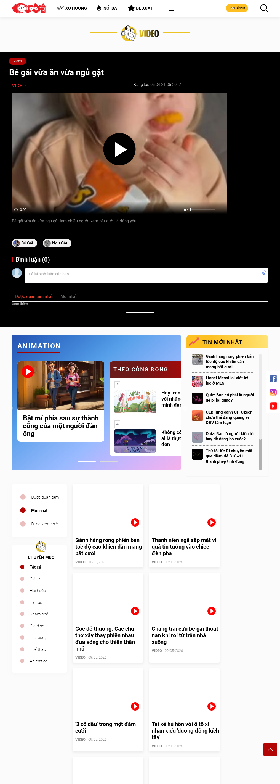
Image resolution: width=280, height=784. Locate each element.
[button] (169, 9)
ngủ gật (59, 243)
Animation (39, 661)
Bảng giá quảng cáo (245, 717)
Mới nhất (39, 510)
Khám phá (39, 614)
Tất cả (35, 567)
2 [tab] (109, 461)
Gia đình (37, 625)
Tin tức (36, 602)
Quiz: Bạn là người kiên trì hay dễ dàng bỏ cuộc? (230, 436)
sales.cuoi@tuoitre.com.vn (35, 751)
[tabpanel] (61, 401)
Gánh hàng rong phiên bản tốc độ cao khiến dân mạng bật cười (230, 361)
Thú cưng (38, 637)
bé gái (27, 243)
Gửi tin (237, 8)
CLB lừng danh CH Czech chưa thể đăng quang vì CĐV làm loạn (229, 417)
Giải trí (35, 579)
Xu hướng (71, 8)
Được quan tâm (45, 497)
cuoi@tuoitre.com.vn (95, 743)
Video (17, 61)
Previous (10, 408)
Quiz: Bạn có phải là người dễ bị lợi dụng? (230, 398)
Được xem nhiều (45, 524)
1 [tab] (87, 461)
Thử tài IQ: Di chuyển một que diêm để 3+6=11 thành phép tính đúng (229, 456)
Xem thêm (20, 304)
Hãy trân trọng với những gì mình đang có (177, 399)
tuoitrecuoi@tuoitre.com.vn (166, 743)
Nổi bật (107, 8)
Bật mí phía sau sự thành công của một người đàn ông (61, 426)
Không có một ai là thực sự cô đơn (178, 438)
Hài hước (38, 590)
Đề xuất (140, 8)
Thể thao (38, 649)
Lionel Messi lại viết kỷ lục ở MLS (227, 380)
